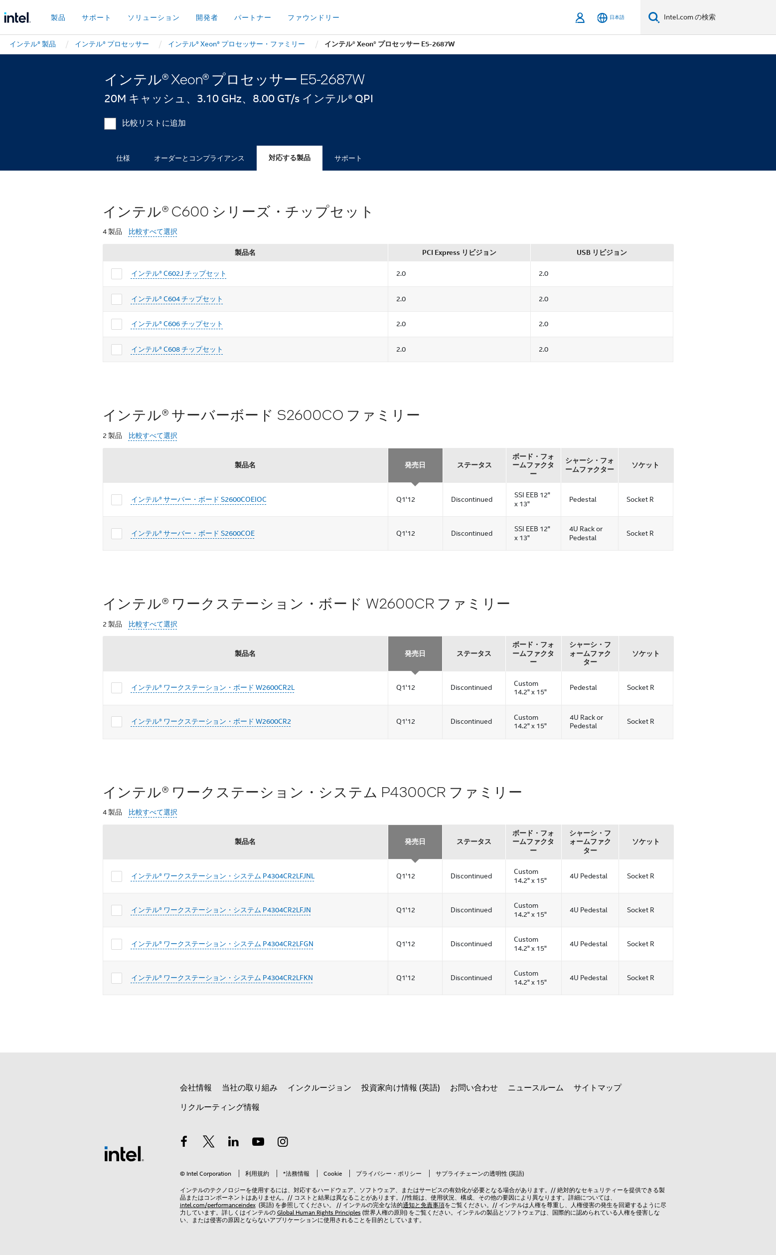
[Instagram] (283, 1143)
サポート (348, 158)
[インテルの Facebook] (184, 1143)
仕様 (123, 158)
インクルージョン (319, 1088)
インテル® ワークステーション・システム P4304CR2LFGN (222, 943)
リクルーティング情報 (220, 1107)
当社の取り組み (250, 1088)
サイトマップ (597, 1088)
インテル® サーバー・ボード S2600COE (193, 533)
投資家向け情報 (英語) (400, 1088)
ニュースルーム (536, 1088)
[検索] (654, 17)
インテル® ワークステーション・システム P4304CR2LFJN (221, 909)
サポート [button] (97, 17)
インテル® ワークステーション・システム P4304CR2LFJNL (222, 875)
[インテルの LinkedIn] (233, 1143)
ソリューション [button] (154, 17)
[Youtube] (258, 1143)
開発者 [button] (207, 17)
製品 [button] (58, 17)
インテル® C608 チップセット (177, 349)
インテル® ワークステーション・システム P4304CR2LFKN (222, 977)
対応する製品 (289, 158)
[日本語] (611, 17)
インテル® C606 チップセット (177, 323)
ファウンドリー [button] (314, 17)
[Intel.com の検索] (718, 17)
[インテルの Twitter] (208, 1143)
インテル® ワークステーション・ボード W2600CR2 (211, 721)
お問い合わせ (474, 1088)
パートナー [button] (253, 17)
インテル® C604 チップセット (177, 298)
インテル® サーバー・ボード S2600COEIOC (199, 499)
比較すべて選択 (153, 231)
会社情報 (196, 1088)
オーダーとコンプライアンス (199, 158)
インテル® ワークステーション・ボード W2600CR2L (213, 687)
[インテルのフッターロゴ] (124, 1153)
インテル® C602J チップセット (179, 273)
